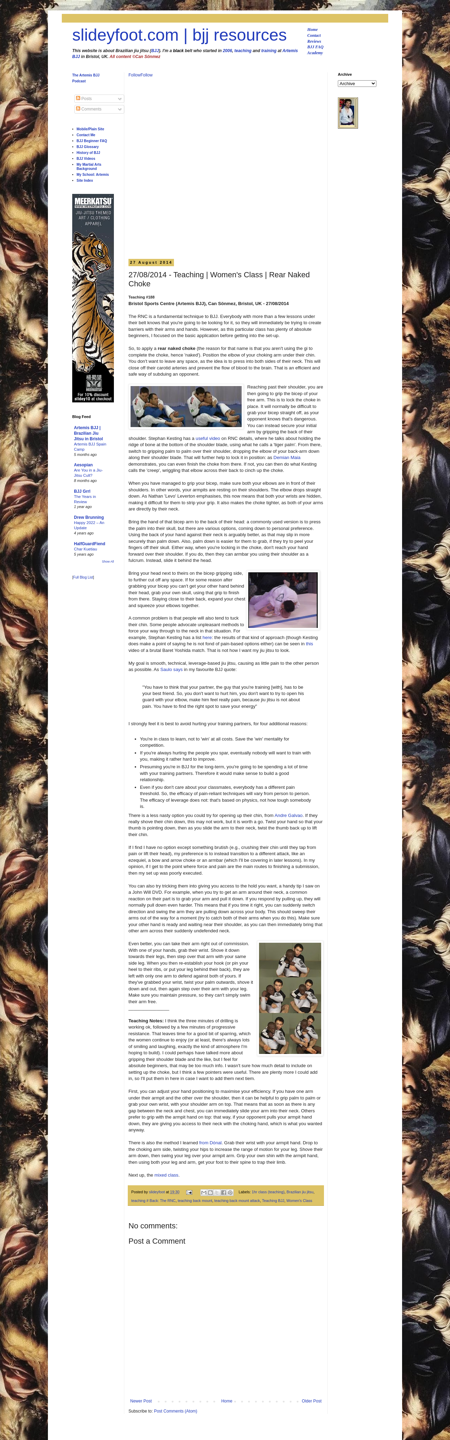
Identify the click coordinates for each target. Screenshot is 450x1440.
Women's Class (299, 1200)
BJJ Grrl (82, 491)
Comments (88, 109)
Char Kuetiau (85, 549)
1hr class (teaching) (268, 1192)
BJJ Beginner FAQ (92, 141)
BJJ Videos (86, 159)
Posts (84, 98)
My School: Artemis (93, 175)
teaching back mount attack (237, 1200)
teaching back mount (195, 1200)
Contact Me (86, 135)
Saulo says (171, 669)
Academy (315, 52)
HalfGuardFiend (89, 543)
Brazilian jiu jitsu (299, 1192)
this (309, 643)
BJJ (155, 50)
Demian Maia (287, 457)
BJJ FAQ (315, 46)
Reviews (314, 41)
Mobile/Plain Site (90, 129)
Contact (314, 35)
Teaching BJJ (273, 1200)
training (268, 50)
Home (312, 29)
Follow (134, 75)
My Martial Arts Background (89, 167)
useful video (208, 438)
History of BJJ (88, 153)
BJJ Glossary (88, 147)
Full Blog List (83, 577)
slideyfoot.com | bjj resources (179, 35)
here (206, 637)
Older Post (312, 1401)
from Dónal (210, 1142)
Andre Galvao (289, 815)
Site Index (85, 180)
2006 (227, 50)
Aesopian (83, 465)
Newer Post (141, 1401)
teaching (242, 50)
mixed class (166, 1175)
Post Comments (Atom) (175, 1411)
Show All (108, 561)
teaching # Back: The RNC (153, 1200)
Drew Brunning (89, 517)
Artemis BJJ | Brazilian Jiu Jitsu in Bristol (88, 433)
